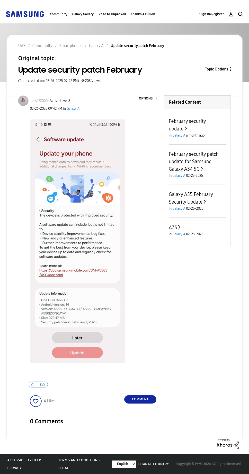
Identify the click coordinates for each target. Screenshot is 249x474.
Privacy (14, 468)
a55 (42, 384)
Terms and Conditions (79, 460)
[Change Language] (124, 464)
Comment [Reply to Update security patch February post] (140, 399)
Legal (63, 468)
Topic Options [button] (216, 69)
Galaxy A (73, 109)
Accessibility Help (24, 460)
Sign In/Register (211, 14)
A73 (173, 227)
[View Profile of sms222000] (39, 101)
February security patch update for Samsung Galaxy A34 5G (194, 161)
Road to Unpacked (112, 14)
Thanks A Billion (143, 14)
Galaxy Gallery (83, 14)
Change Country (153, 464)
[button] (147, 98)
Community (58, 14)
